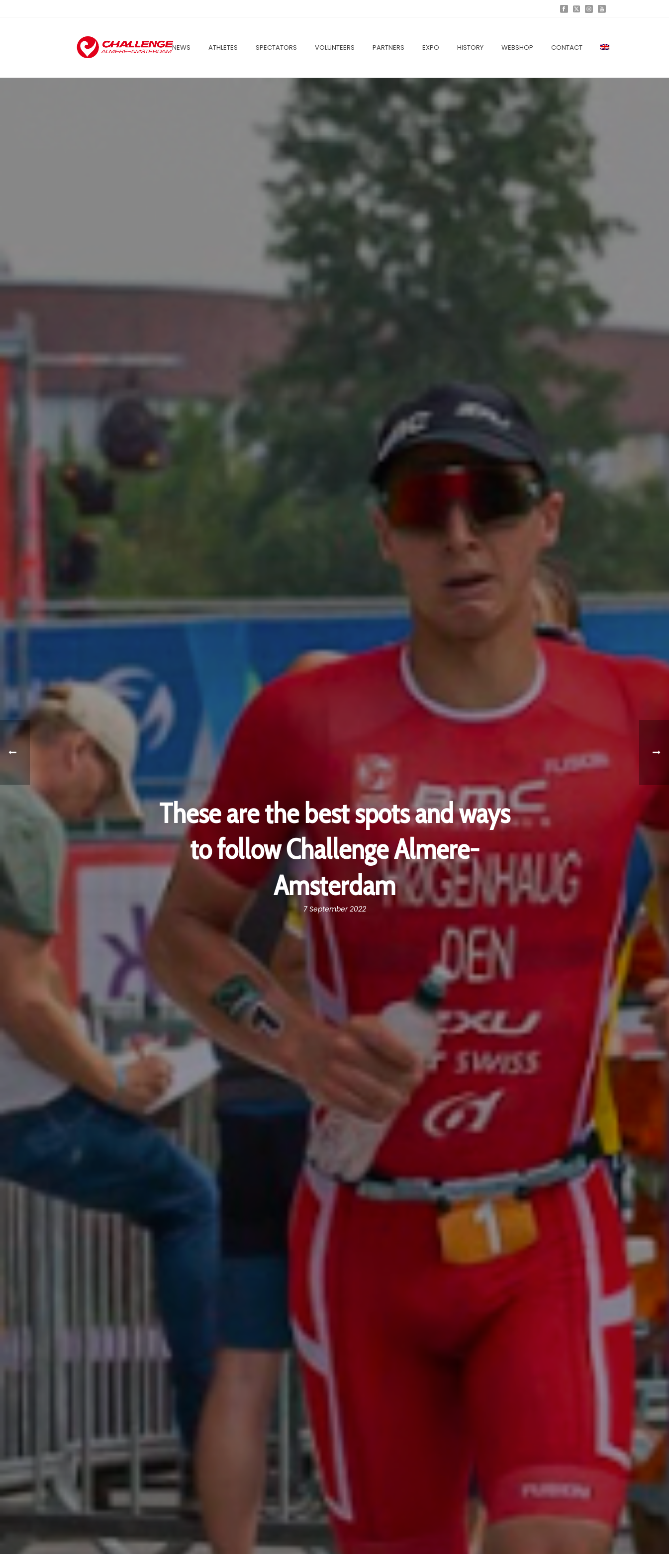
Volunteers (335, 47)
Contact (566, 47)
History (470, 47)
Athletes (223, 47)
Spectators (276, 47)
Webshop (517, 47)
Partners (388, 47)
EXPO (430, 47)
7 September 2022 (334, 909)
